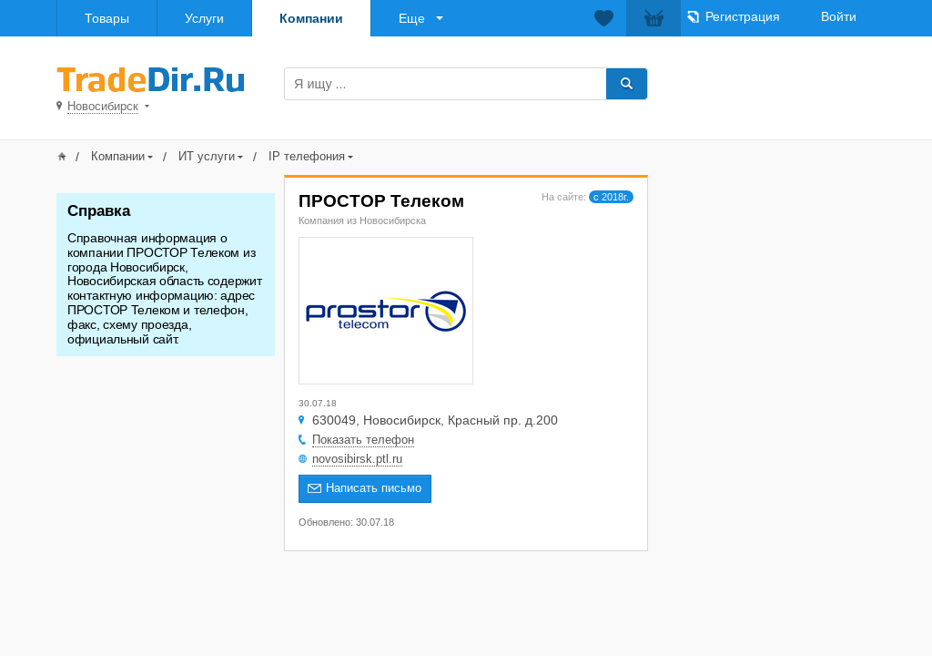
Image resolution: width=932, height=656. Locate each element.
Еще (412, 18)
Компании (311, 18)
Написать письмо (373, 488)
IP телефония (306, 156)
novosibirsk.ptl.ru (357, 459)
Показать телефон (363, 439)
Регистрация (742, 16)
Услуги (204, 18)
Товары (107, 18)
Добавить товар (773, 82)
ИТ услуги (206, 156)
